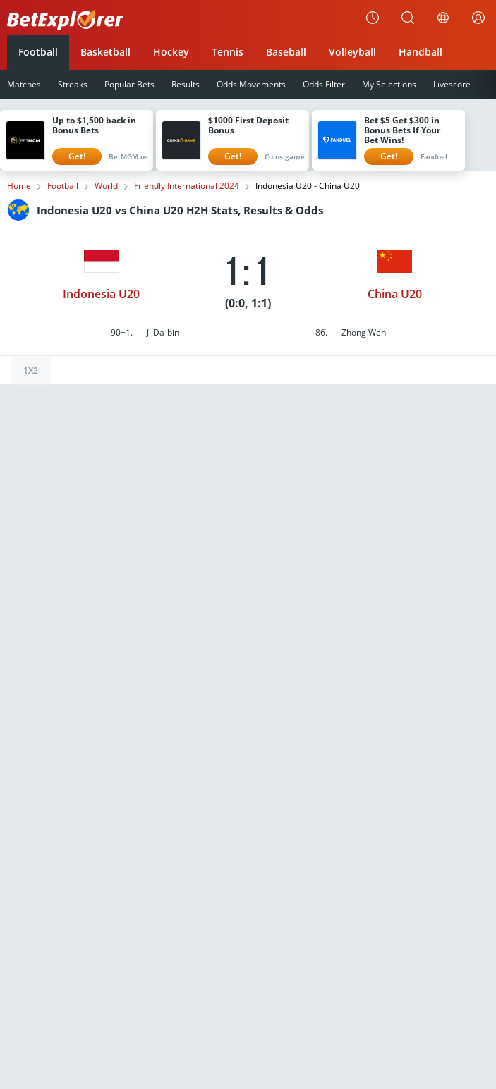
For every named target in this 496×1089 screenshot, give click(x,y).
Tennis (227, 52)
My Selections (389, 84)
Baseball (286, 52)
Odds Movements (251, 84)
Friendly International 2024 (186, 186)
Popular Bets (129, 84)
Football (38, 52)
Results (185, 84)
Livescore (452, 84)
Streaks (72, 84)
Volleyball (352, 52)
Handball (420, 52)
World (106, 186)
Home (19, 186)
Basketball (105, 52)
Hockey (171, 52)
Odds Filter (324, 84)
